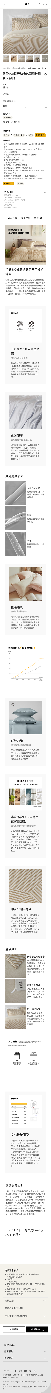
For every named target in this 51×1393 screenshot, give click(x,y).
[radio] (4, 87)
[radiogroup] (25, 87)
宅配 (7, 122)
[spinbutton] (36, 107)
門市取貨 (16, 122)
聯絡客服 (27, 1387)
